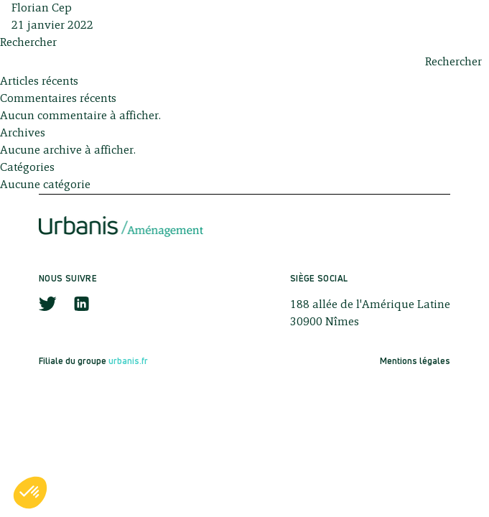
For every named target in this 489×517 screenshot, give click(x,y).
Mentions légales (415, 361)
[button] (30, 492)
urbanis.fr (128, 361)
